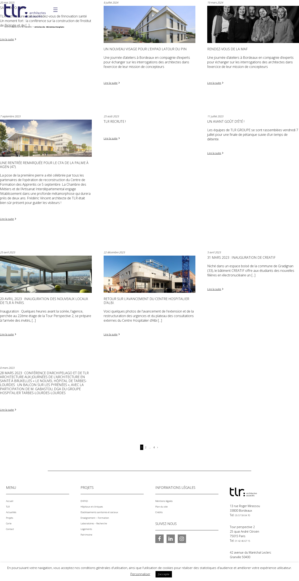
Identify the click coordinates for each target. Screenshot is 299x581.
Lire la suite (8, 39)
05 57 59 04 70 (245, 514)
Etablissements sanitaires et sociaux (105, 511)
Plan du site (163, 505)
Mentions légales (166, 500)
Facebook (159, 537)
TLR (8, 505)
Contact (11, 527)
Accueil (10, 500)
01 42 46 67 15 (245, 540)
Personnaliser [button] (140, 574)
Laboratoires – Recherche (98, 521)
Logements (88, 527)
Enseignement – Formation (98, 516)
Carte (9, 521)
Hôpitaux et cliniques (95, 505)
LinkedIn (171, 537)
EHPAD (85, 500)
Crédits (160, 511)
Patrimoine (88, 532)
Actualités (12, 511)
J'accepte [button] (163, 574)
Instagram (182, 537)
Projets (10, 516)
